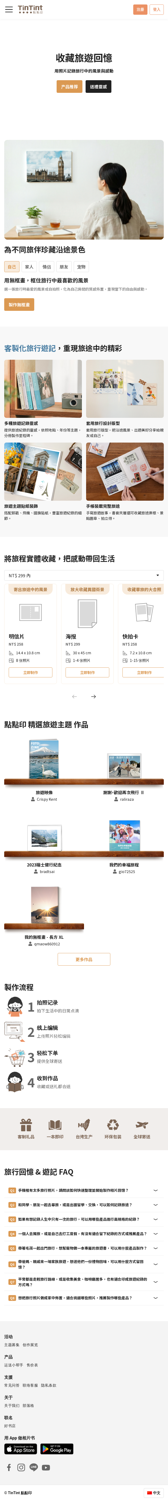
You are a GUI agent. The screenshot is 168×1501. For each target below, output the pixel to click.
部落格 (28, 1405)
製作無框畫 (19, 304)
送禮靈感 (98, 86)
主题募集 (11, 1345)
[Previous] (74, 696)
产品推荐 (69, 86)
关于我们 (11, 1405)
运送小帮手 (13, 1365)
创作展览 (30, 1345)
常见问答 (11, 1385)
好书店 (10, 1426)
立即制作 (30, 672)
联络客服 (30, 1385)
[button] (44, 758)
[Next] (93, 696)
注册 (140, 9)
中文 (156, 1493)
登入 (156, 9)
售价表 (32, 1365)
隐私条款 (48, 1385)
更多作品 (84, 959)
